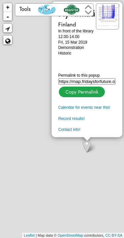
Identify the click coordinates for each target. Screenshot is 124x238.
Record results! (71, 118)
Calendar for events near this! (84, 107)
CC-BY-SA (113, 235)
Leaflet (29, 235)
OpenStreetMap (70, 235)
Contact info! (69, 129)
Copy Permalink (81, 91)
